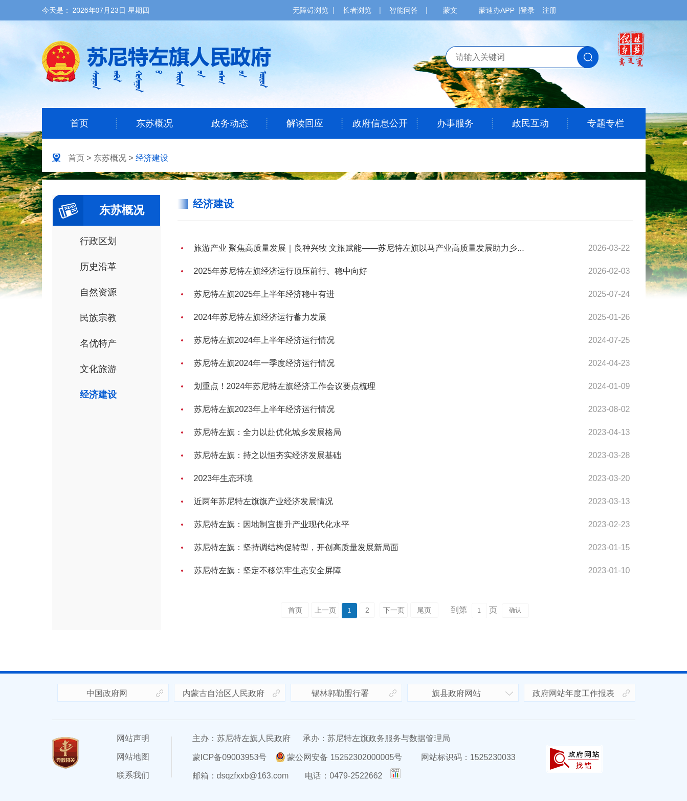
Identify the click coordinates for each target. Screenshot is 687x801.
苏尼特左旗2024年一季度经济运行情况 (264, 363)
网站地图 (133, 756)
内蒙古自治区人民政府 (223, 693)
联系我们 (133, 775)
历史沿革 (98, 267)
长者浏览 (357, 10)
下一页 (394, 610)
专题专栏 (605, 123)
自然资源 (98, 292)
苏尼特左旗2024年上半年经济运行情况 (264, 340)
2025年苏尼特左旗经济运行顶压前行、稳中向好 (281, 271)
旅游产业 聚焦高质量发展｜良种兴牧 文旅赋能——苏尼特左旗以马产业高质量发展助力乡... (359, 248)
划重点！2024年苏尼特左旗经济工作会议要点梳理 (285, 386)
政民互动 (530, 123)
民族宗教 (98, 318)
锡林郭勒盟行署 (340, 693)
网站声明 (133, 738)
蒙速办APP (497, 10)
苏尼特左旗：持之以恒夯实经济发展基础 (267, 455)
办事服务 (455, 123)
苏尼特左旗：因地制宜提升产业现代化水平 (271, 524)
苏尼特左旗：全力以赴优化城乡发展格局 (267, 432)
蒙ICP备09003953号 (229, 757)
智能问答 (403, 10)
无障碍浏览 (310, 10)
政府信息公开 (380, 123)
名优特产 (98, 343)
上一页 (325, 610)
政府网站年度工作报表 (573, 693)
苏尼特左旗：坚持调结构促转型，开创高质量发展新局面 (296, 547)
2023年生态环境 (223, 478)
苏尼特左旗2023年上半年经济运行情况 (264, 409)
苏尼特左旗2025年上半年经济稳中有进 (264, 294)
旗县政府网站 (456, 693)
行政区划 (98, 241)
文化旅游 (98, 369)
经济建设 (152, 158)
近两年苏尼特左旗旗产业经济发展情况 (263, 501)
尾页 (424, 610)
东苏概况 (154, 123)
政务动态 (229, 123)
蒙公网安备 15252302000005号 (339, 757)
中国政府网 (106, 693)
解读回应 (304, 123)
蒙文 (450, 10)
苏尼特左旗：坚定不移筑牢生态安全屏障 (267, 570)
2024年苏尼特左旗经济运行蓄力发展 (260, 317)
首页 (79, 123)
